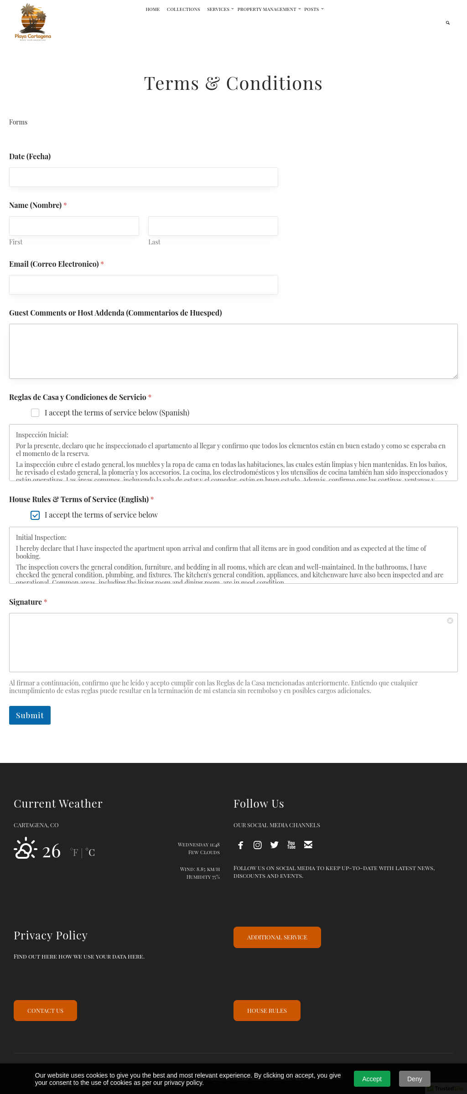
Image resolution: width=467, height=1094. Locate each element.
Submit (30, 715)
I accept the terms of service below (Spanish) (117, 412)
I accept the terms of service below (101, 514)
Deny (414, 1079)
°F (74, 852)
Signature (28, 601)
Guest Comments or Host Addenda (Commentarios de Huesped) (115, 312)
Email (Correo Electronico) (56, 263)
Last (154, 242)
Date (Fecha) (30, 156)
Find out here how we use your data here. (79, 956)
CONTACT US (45, 1010)
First (16, 242)
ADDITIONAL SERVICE (277, 937)
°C (89, 852)
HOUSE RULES (267, 1010)
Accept (372, 1079)
